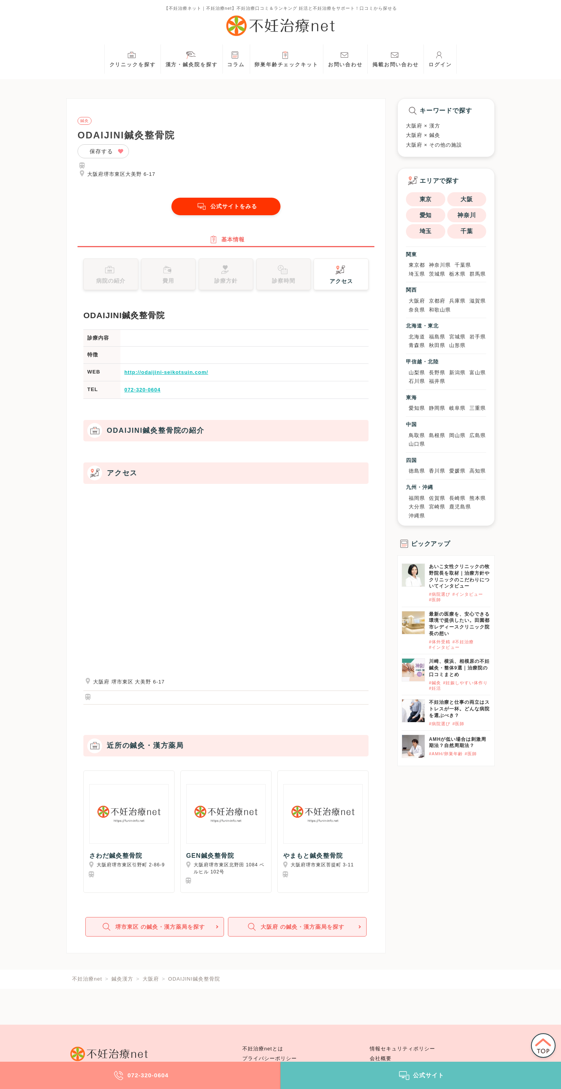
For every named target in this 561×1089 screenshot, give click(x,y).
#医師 (435, 599)
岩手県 (477, 337)
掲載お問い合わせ (395, 58)
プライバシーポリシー (269, 1058)
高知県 (477, 471)
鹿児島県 (460, 507)
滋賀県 (477, 301)
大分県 (417, 507)
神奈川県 (440, 265)
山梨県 (417, 372)
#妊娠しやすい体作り (465, 682)
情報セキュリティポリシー (402, 1049)
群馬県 (477, 274)
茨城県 (437, 274)
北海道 (417, 337)
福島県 (437, 337)
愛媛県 (457, 471)
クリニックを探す (132, 58)
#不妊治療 (463, 641)
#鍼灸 (435, 682)
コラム (236, 58)
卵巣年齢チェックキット (286, 58)
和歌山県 (440, 310)
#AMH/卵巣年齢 (446, 753)
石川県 (417, 381)
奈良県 (417, 310)
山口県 (417, 444)
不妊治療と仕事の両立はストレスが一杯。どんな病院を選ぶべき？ (459, 708)
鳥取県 (417, 435)
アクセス (341, 277)
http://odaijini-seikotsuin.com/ (166, 376)
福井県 (437, 381)
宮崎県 (437, 507)
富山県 (477, 372)
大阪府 (417, 301)
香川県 (437, 471)
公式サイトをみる (226, 206)
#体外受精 (439, 641)
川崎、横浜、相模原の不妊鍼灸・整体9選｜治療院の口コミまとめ (459, 668)
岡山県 (457, 435)
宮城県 (457, 337)
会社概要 (381, 1058)
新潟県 (457, 372)
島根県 (437, 435)
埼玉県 (417, 274)
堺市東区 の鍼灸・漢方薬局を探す (153, 932)
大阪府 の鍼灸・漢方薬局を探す (296, 932)
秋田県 (437, 345)
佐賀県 (437, 498)
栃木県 (457, 274)
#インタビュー (467, 594)
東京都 (417, 265)
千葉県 (463, 265)
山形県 (457, 345)
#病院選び (439, 594)
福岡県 (417, 498)
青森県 (417, 345)
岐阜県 (457, 408)
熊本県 (477, 498)
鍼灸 (84, 121)
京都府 (437, 301)
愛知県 (417, 408)
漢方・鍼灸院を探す (192, 58)
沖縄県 (417, 516)
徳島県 (417, 471)
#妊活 (435, 688)
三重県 (477, 408)
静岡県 (437, 408)
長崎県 (457, 498)
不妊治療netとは (262, 1049)
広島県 (477, 435)
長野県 (437, 372)
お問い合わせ (345, 58)
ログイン (440, 58)
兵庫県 (457, 301)
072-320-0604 (142, 393)
